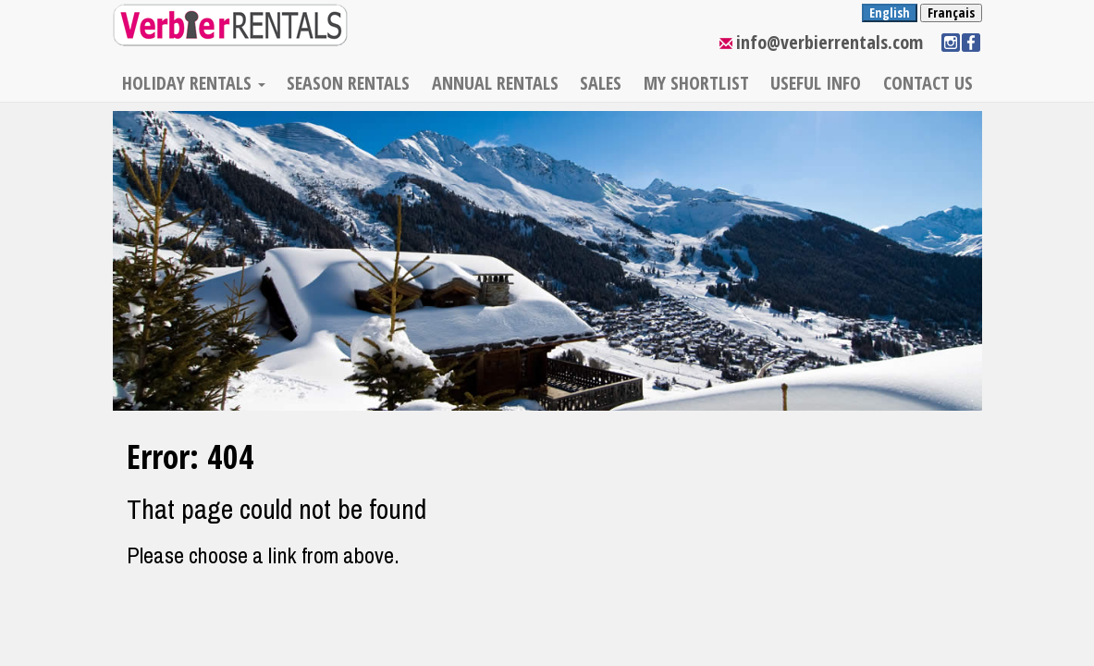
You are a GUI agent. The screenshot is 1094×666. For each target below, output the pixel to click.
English (889, 12)
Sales (600, 82)
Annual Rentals (495, 82)
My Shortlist (696, 82)
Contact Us (928, 82)
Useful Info (815, 82)
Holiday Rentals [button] (193, 82)
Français (951, 12)
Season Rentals (348, 82)
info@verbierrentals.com (829, 42)
